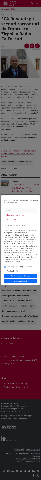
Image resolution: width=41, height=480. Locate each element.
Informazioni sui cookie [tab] (15, 215)
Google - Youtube (25, 267)
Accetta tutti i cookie (20, 281)
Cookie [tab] (8, 211)
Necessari (10, 267)
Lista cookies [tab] (11, 219)
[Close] (37, 198)
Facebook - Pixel (13, 271)
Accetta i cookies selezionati (20, 276)
